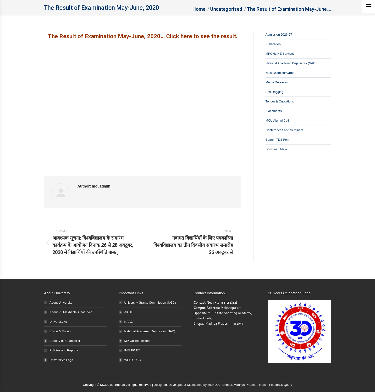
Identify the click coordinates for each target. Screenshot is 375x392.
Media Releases (276, 82)
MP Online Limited (137, 341)
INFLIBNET (132, 350)
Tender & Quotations (279, 101)
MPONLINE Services (279, 53)
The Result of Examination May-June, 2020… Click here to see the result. (142, 36)
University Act (59, 321)
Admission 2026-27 (278, 34)
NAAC (128, 321)
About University (61, 302)
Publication (273, 44)
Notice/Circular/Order (280, 73)
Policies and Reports (64, 350)
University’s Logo (61, 360)
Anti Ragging (274, 92)
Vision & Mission (61, 331)
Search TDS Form (278, 139)
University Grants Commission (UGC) (150, 302)
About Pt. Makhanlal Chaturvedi (71, 312)
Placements (273, 111)
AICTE (128, 312)
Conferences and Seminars (284, 130)
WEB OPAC (132, 360)
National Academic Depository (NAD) (290, 63)
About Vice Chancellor (65, 341)
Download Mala (276, 149)
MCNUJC (214, 385)
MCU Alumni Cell (277, 120)
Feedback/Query (280, 385)
